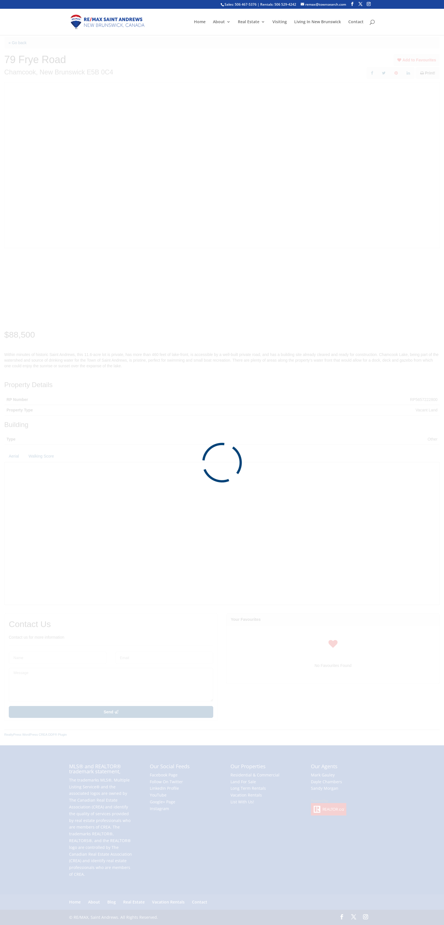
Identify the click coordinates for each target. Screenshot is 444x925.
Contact (356, 22)
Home (200, 22)
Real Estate (248, 22)
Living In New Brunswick (317, 22)
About (219, 22)
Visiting (279, 22)
